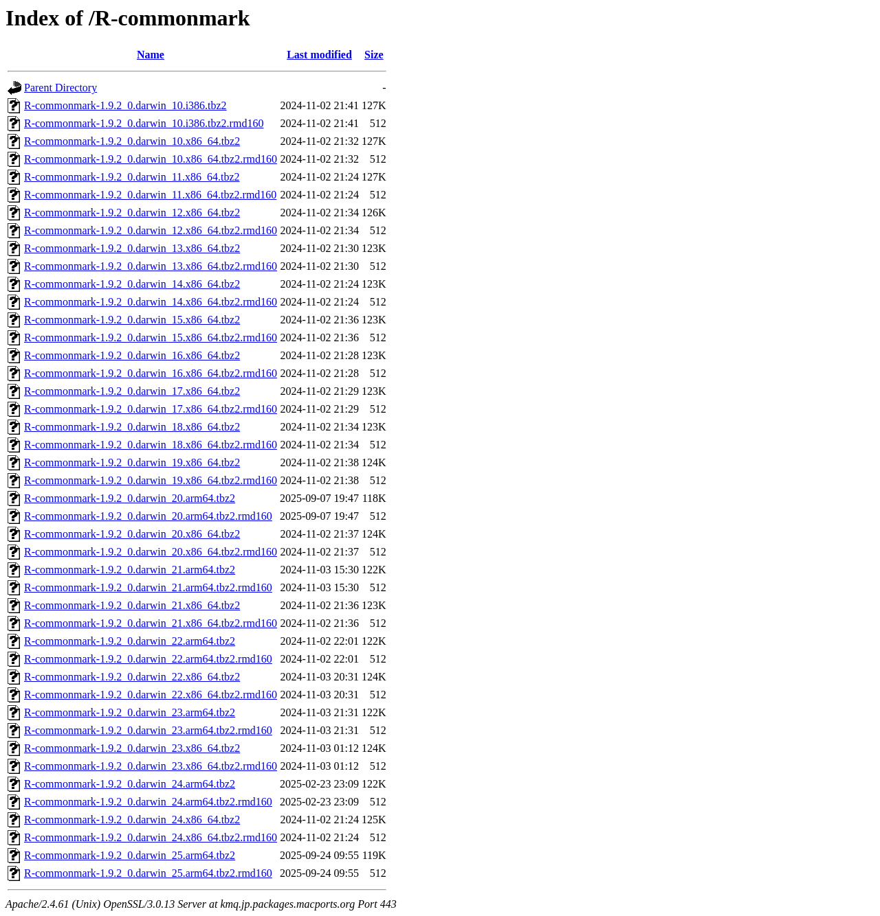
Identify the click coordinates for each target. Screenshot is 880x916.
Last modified (319, 54)
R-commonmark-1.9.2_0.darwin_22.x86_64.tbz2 (132, 677)
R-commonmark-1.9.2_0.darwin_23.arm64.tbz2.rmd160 (148, 730)
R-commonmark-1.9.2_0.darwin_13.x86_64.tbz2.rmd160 (150, 266)
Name (150, 54)
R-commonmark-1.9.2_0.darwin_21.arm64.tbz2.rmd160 (148, 587)
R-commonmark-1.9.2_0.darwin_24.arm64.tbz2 (129, 784)
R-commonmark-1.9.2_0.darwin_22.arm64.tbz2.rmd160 (148, 659)
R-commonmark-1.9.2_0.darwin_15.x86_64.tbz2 (132, 319)
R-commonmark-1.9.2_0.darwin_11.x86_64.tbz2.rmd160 (150, 195)
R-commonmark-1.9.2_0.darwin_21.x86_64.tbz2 (132, 605)
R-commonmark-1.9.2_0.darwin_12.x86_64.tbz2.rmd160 (150, 230)
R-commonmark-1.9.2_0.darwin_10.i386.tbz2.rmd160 (143, 123)
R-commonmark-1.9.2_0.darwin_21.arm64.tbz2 (129, 569)
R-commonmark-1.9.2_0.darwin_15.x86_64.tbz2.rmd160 (150, 337)
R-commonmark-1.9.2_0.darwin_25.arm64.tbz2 (129, 855)
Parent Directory (60, 87)
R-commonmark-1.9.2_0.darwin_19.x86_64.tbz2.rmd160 (150, 480)
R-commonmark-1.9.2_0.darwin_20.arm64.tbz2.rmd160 (148, 516)
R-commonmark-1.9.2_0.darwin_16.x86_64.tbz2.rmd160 (150, 373)
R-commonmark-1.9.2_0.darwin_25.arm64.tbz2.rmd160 (148, 873)
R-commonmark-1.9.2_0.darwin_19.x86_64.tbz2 (132, 462)
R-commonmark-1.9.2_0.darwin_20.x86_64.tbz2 (132, 534)
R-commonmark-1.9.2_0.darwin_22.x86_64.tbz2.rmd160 (150, 694)
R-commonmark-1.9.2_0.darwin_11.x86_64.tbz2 (132, 177)
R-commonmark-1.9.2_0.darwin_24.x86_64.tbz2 (132, 819)
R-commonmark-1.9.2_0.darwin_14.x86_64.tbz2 (132, 284)
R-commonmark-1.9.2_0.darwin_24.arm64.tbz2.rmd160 (148, 802)
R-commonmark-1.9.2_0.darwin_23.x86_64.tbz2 (132, 748)
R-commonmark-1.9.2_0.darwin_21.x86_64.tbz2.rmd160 (150, 623)
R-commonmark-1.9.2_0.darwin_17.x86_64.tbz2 (132, 391)
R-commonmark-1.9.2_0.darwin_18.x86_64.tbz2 (132, 427)
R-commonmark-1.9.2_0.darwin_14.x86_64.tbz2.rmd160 (150, 302)
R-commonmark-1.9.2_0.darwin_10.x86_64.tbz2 (132, 141)
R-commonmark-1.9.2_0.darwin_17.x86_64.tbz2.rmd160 (150, 409)
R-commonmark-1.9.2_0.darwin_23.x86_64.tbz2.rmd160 (150, 766)
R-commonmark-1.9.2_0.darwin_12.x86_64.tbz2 (132, 212)
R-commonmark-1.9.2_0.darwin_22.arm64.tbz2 (129, 641)
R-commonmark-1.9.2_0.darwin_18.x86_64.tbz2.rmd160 (150, 444)
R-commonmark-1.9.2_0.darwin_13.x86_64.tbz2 (132, 248)
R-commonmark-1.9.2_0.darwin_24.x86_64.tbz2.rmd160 (150, 837)
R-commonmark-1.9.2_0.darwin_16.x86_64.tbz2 (132, 355)
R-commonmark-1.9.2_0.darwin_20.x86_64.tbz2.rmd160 (150, 552)
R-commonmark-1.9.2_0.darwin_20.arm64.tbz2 (129, 498)
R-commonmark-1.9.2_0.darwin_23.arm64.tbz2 (129, 712)
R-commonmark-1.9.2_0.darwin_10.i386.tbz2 (125, 105)
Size (374, 54)
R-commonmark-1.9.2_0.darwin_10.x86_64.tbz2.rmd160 (150, 159)
